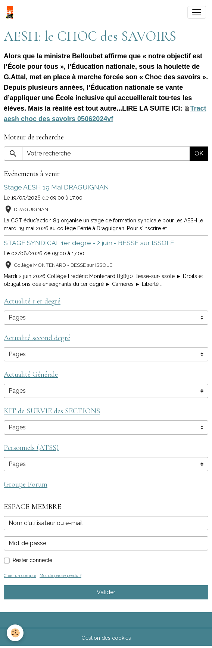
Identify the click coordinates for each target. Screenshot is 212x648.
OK (198, 153)
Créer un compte (20, 575)
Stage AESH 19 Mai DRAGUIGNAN (56, 187)
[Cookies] (15, 632)
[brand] (11, 12)
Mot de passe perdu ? (60, 575)
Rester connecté (32, 560)
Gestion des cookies (106, 638)
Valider (106, 592)
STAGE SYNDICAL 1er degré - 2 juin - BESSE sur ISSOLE (89, 243)
